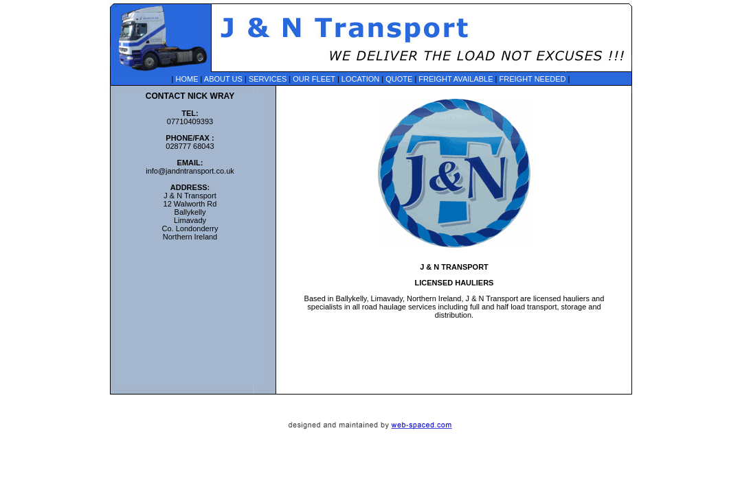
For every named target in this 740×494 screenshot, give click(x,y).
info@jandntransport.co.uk (190, 171)
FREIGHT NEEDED (533, 79)
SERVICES (268, 79)
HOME (186, 79)
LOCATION (360, 79)
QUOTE (398, 79)
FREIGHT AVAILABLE (455, 79)
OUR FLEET (314, 79)
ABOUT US (223, 79)
